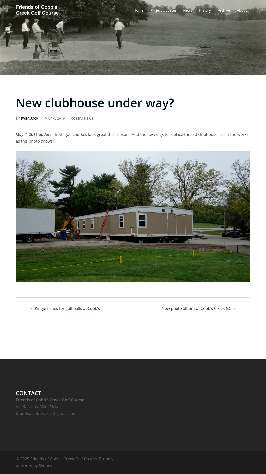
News (187, 10)
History (205, 10)
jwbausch (30, 118)
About (242, 10)
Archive (224, 10)
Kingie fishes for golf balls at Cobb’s (67, 308)
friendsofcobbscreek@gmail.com (46, 413)
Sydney (45, 465)
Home (139, 10)
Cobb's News (82, 118)
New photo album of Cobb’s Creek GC (196, 308)
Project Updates (163, 10)
